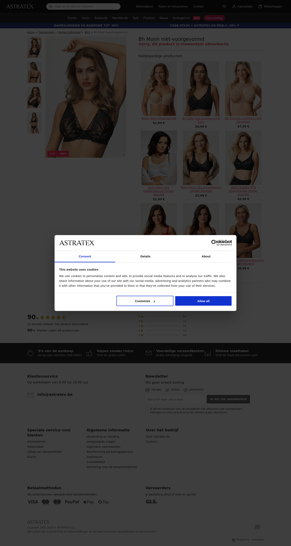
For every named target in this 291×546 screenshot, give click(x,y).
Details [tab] (145, 256)
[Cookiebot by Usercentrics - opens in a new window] (214, 243)
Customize (145, 301)
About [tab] (206, 256)
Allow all (203, 301)
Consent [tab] (85, 256)
